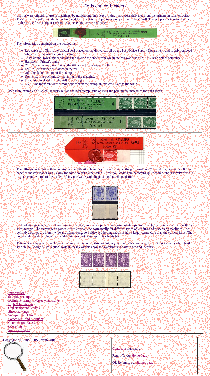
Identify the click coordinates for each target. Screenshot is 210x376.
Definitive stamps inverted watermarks (34, 300)
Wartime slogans (19, 330)
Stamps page (144, 362)
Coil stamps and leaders (24, 308)
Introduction (16, 293)
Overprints (15, 326)
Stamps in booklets (20, 315)
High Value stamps (20, 304)
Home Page (139, 355)
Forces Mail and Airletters (25, 319)
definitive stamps (19, 296)
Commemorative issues (23, 322)
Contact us (119, 348)
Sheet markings (18, 311)
